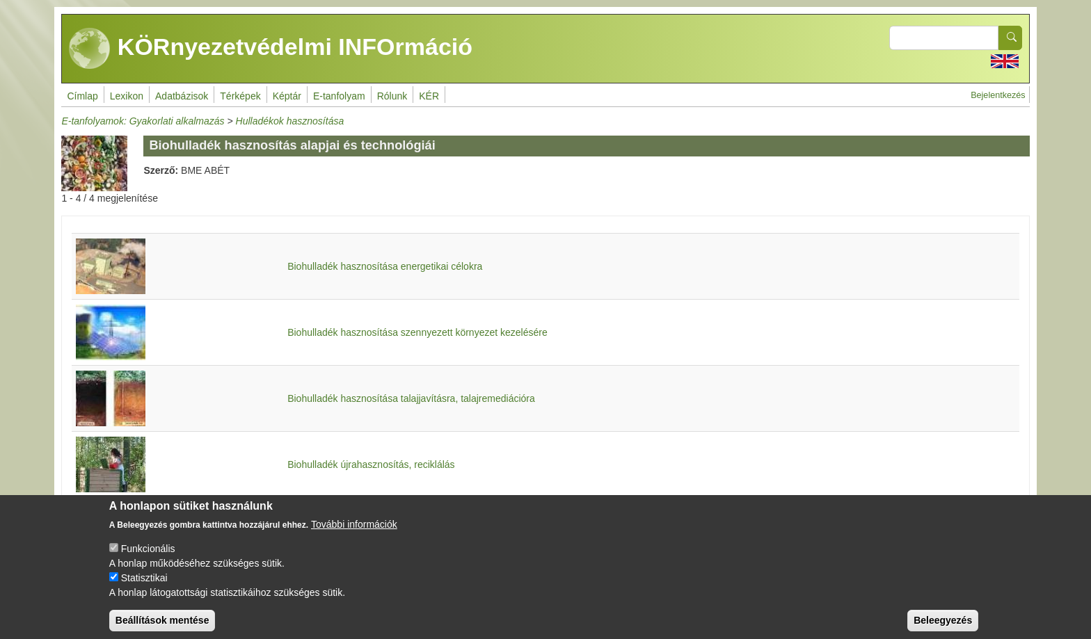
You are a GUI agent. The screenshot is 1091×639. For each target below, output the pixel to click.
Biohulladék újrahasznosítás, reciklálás (370, 464)
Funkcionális (148, 560)
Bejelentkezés (998, 95)
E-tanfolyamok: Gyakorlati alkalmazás (142, 121)
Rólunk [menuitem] (392, 96)
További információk (354, 536)
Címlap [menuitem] (82, 96)
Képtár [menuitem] (287, 96)
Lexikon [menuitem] (126, 96)
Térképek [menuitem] (240, 96)
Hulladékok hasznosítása (290, 121)
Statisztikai (144, 589)
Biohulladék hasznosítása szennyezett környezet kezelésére (417, 332)
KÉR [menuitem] (429, 96)
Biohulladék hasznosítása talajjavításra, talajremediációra (411, 398)
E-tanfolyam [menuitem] (339, 96)
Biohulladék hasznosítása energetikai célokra (384, 266)
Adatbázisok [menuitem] (181, 96)
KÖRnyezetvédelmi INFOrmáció (270, 49)
